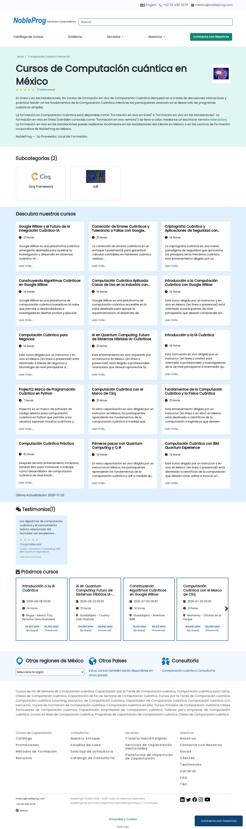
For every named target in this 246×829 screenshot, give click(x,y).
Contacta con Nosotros (211, 37)
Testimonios (191, 764)
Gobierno (75, 37)
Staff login (123, 826)
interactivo (218, 119)
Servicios (114, 37)
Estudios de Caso (86, 745)
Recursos (24, 758)
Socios (186, 751)
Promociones (27, 745)
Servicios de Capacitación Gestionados (148, 747)
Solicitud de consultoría (92, 751)
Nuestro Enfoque (85, 738)
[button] (225, 608)
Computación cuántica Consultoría (188, 670)
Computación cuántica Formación (49, 56)
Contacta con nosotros (218, 821)
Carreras (188, 771)
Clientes (187, 758)
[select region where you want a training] (50, 672)
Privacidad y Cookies (123, 819)
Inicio (20, 56)
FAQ (183, 777)
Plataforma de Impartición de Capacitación (149, 757)
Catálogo (24, 738)
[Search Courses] (156, 22)
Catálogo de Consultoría (93, 758)
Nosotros (155, 37)
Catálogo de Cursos (28, 37)
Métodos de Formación (36, 751)
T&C (184, 784)
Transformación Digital (146, 738)
